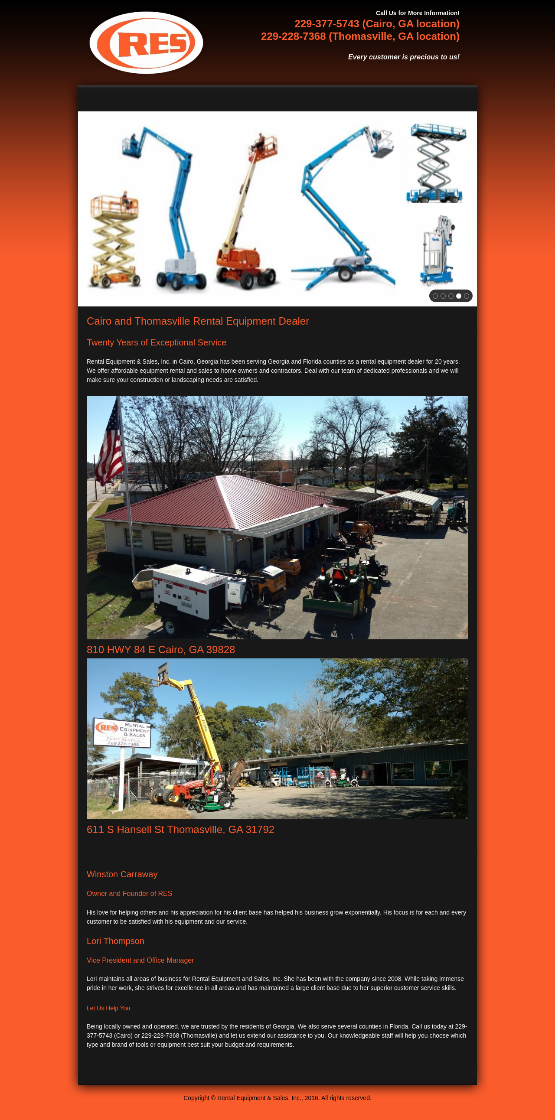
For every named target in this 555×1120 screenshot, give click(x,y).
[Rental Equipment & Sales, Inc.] (146, 43)
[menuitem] (242, 98)
